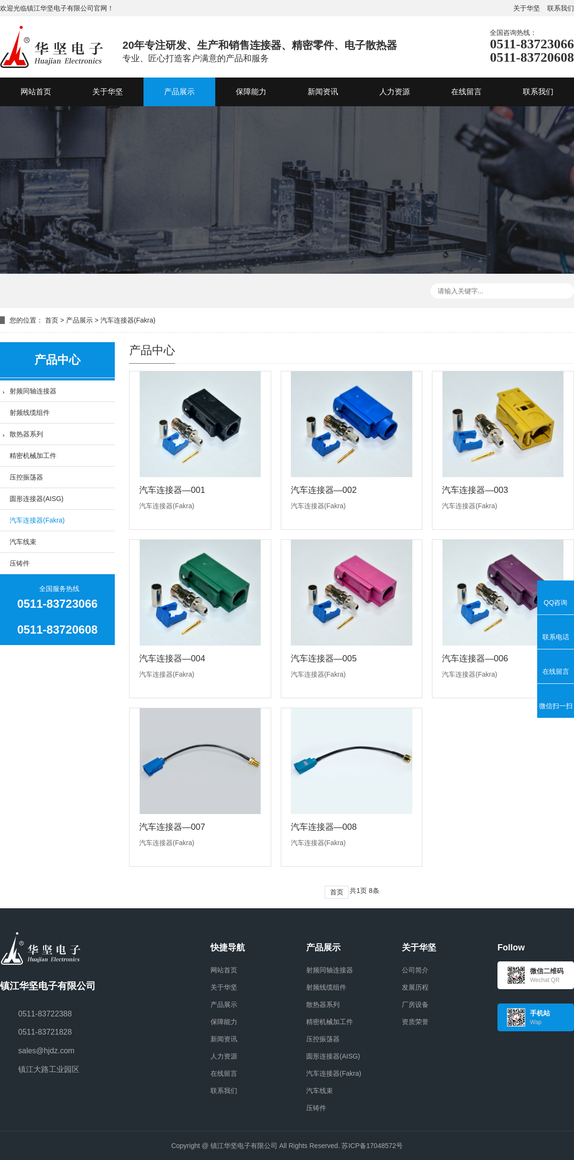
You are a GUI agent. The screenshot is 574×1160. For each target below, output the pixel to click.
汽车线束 (23, 542)
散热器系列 (26, 434)
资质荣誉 (415, 1022)
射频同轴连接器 (33, 391)
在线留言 (223, 1073)
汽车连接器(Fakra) (127, 320)
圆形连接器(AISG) (37, 498)
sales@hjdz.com (46, 1051)
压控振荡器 (26, 477)
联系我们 (560, 8)
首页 (51, 320)
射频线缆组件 (30, 412)
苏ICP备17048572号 (372, 1145)
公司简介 (415, 970)
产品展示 (79, 320)
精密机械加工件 (33, 455)
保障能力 (223, 1022)
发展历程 (415, 987)
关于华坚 (526, 8)
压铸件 (20, 563)
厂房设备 (415, 1004)
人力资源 (223, 1056)
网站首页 (223, 970)
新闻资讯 (223, 1039)
